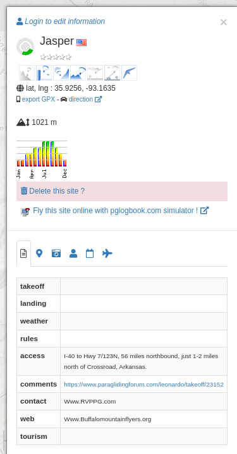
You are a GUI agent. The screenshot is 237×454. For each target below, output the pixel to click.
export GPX (38, 99)
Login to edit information (60, 21)
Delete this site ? (53, 191)
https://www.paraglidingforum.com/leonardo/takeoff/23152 (144, 384)
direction (85, 99)
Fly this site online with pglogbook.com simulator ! (115, 210)
